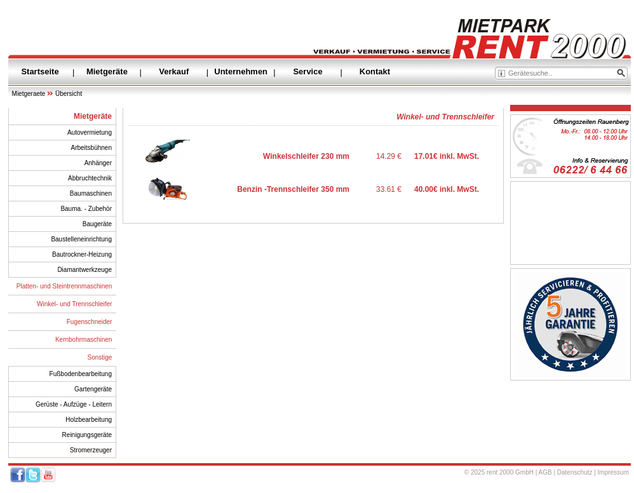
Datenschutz (575, 472)
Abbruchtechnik (90, 178)
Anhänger (98, 162)
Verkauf (174, 71)
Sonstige (100, 357)
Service (307, 71)
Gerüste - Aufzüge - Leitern (74, 404)
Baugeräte (97, 223)
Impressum (613, 472)
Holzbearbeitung (88, 419)
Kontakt (375, 71)
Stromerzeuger (91, 450)
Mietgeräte (107, 71)
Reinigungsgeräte (87, 434)
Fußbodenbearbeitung (81, 373)
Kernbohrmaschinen (83, 339)
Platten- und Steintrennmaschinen (64, 286)
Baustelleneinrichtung (81, 239)
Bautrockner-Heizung (82, 254)
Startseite (39, 71)
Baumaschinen (91, 193)
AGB (545, 472)
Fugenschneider (89, 321)
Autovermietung (89, 132)
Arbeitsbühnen (91, 147)
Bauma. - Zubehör (86, 208)
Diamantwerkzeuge (84, 269)
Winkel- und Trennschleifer (74, 304)
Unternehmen (240, 71)
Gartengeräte (93, 389)
